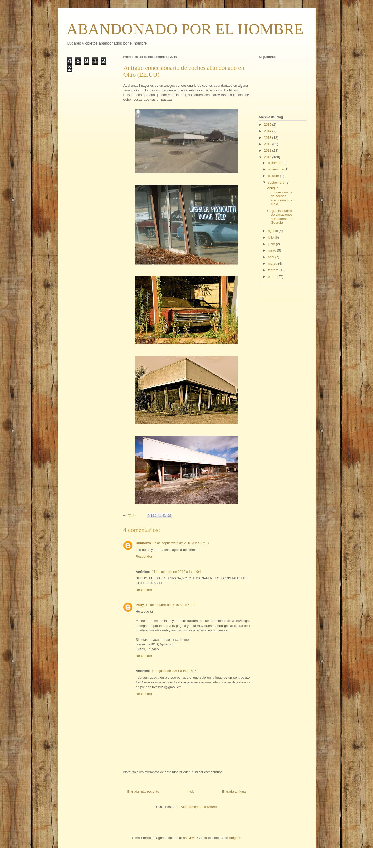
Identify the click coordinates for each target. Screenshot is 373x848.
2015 (268, 124)
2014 (268, 131)
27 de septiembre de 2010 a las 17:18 (180, 543)
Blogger (234, 838)
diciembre (275, 163)
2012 (268, 144)
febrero (273, 270)
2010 (268, 157)
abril (271, 257)
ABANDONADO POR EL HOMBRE (185, 29)
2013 (268, 138)
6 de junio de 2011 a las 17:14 (174, 671)
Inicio (190, 791)
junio (272, 244)
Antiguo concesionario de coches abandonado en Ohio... (280, 196)
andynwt (189, 838)
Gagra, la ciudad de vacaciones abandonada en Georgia (280, 217)
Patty (140, 605)
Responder (144, 556)
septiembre (276, 182)
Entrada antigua (234, 791)
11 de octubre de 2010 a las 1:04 (176, 572)
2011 (268, 150)
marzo (273, 263)
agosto (273, 231)
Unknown (143, 543)
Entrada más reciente (143, 791)
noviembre (276, 169)
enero (272, 277)
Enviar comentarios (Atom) (197, 807)
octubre (274, 176)
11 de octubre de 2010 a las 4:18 (169, 605)
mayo (272, 250)
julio (271, 237)
